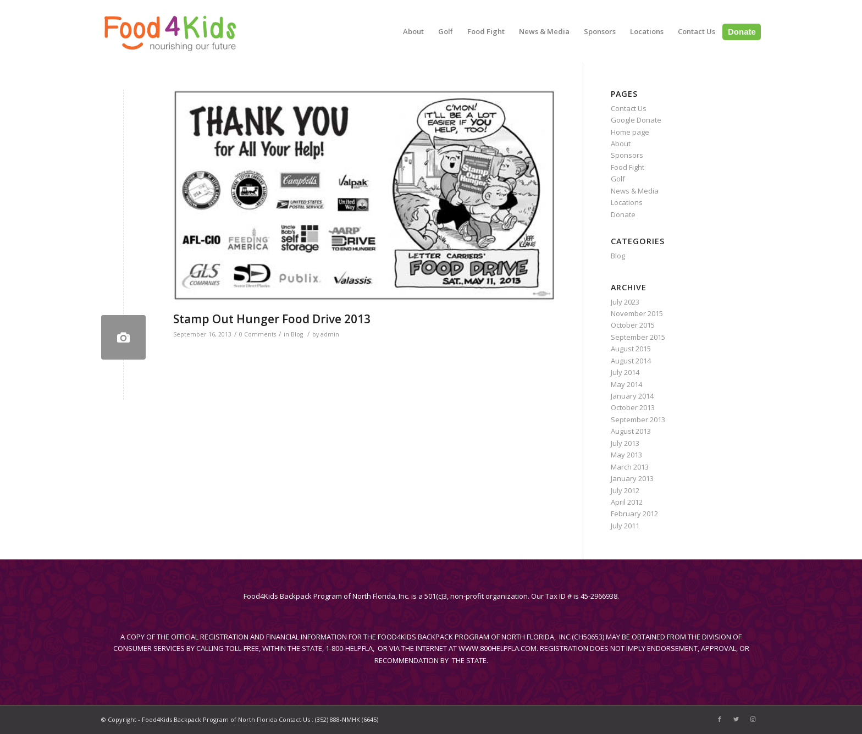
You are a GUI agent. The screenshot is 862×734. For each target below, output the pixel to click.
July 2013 (625, 443)
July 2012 (625, 490)
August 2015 (631, 349)
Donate (623, 214)
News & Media (635, 191)
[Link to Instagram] (752, 719)
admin (330, 334)
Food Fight (627, 167)
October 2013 (633, 407)
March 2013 (630, 467)
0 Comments (257, 334)
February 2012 (634, 513)
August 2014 (631, 361)
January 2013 (632, 478)
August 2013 (631, 431)
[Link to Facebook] (719, 719)
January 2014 (632, 396)
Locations (627, 202)
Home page (630, 132)
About (621, 143)
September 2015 (638, 337)
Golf (618, 179)
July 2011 (625, 526)
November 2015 (637, 313)
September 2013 (638, 419)
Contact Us (628, 108)
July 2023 (625, 302)
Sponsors (627, 155)
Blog (297, 334)
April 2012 (627, 502)
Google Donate (636, 120)
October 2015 (633, 325)
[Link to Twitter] (736, 719)
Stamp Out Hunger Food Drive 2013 (272, 319)
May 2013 (626, 455)
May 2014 (626, 384)
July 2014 (625, 372)
